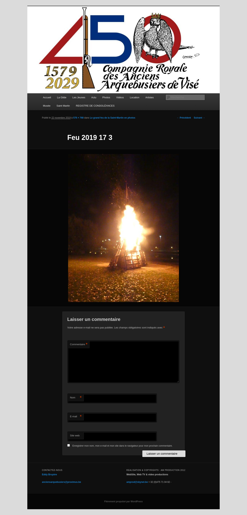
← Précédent (184, 117)
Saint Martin (63, 105)
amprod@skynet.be (137, 482)
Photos (106, 97)
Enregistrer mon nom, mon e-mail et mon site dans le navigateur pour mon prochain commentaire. (122, 445)
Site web (75, 435)
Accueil (47, 97)
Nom (76, 398)
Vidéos (120, 97)
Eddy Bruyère (49, 474)
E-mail (76, 416)
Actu (93, 97)
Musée (46, 105)
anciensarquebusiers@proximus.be (61, 482)
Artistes (149, 97)
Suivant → (199, 117)
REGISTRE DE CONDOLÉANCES (95, 105)
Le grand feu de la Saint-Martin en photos (112, 117)
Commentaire (79, 344)
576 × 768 (78, 117)
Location (134, 97)
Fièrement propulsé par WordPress (123, 501)
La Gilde (61, 97)
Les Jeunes (79, 97)
